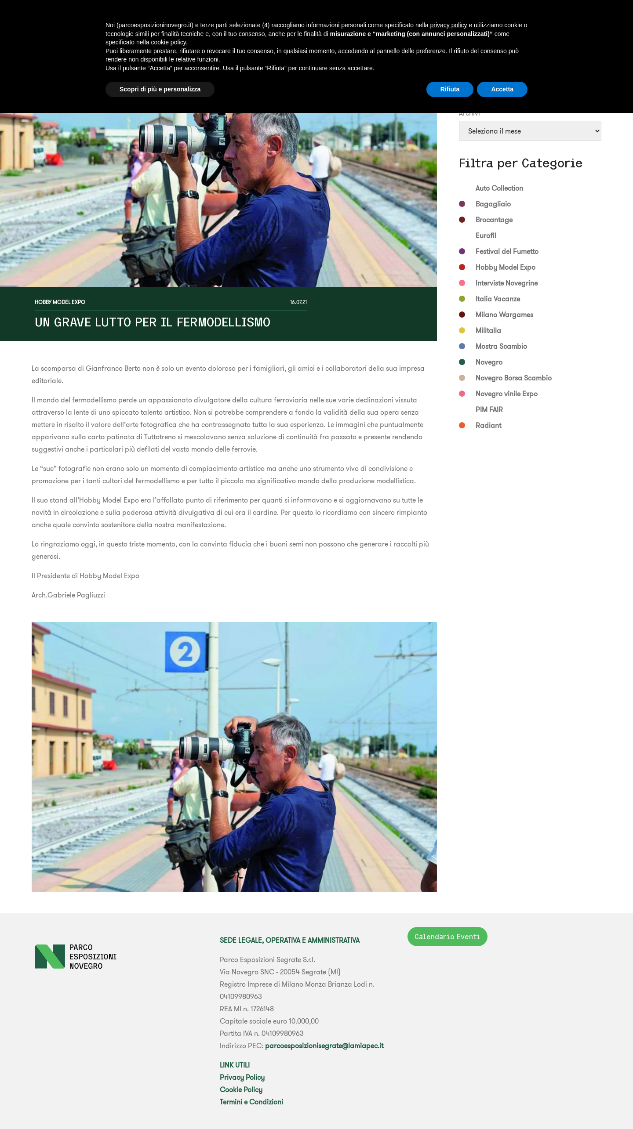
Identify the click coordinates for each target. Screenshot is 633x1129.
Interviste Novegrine (507, 283)
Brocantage (494, 219)
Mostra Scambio (501, 346)
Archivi (469, 113)
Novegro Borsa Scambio (514, 377)
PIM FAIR (489, 409)
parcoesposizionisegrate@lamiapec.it (324, 1045)
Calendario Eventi (447, 937)
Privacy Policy (242, 1077)
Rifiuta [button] (450, 89)
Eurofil (486, 235)
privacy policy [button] (448, 25)
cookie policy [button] (168, 42)
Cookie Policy (241, 1089)
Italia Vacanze (498, 298)
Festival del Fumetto (507, 251)
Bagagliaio (493, 203)
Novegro (489, 362)
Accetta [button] (502, 89)
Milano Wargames (504, 314)
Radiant (488, 425)
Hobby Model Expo (60, 302)
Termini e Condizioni (251, 1101)
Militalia (488, 330)
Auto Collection (499, 188)
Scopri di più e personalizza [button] (160, 89)
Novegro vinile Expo (507, 393)
